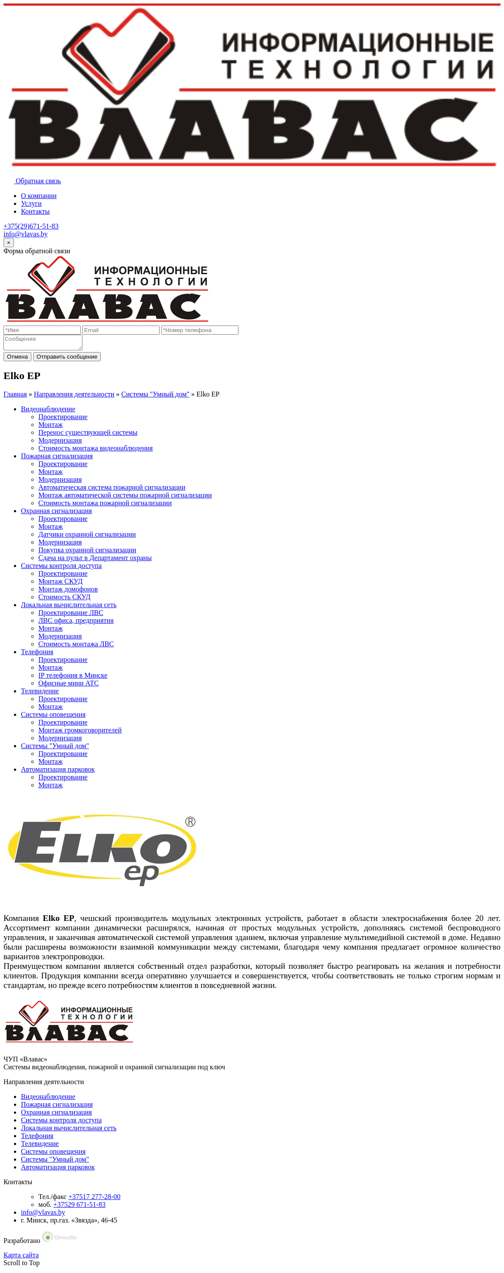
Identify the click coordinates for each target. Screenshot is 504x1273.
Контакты (35, 211)
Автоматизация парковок (58, 772)
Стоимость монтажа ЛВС (76, 646)
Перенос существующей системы (87, 435)
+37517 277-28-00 (94, 1199)
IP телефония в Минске (72, 678)
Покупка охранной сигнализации (87, 552)
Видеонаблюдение (48, 411)
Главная (15, 396)
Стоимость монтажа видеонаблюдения (95, 450)
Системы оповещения (53, 717)
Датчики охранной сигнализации (87, 537)
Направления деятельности (74, 396)
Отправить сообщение (67, 359)
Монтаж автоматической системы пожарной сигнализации (125, 497)
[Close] (8, 242)
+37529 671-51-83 (79, 1207)
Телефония (37, 654)
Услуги (31, 203)
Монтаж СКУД (60, 584)
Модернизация (60, 443)
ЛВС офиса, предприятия (76, 623)
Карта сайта (21, 1257)
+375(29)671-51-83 (30, 226)
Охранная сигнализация (56, 513)
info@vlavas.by (25, 234)
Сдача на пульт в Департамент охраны (95, 560)
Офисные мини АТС (68, 685)
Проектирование (63, 419)
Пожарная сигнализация (57, 458)
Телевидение (40, 693)
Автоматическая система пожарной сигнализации (111, 490)
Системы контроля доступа (61, 568)
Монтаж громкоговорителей (80, 732)
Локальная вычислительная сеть (68, 607)
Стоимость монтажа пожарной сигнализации (105, 505)
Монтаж (50, 427)
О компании (39, 195)
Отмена (17, 359)
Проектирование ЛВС (70, 615)
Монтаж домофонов (68, 591)
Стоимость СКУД (64, 599)
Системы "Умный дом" (155, 396)
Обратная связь (32, 181)
